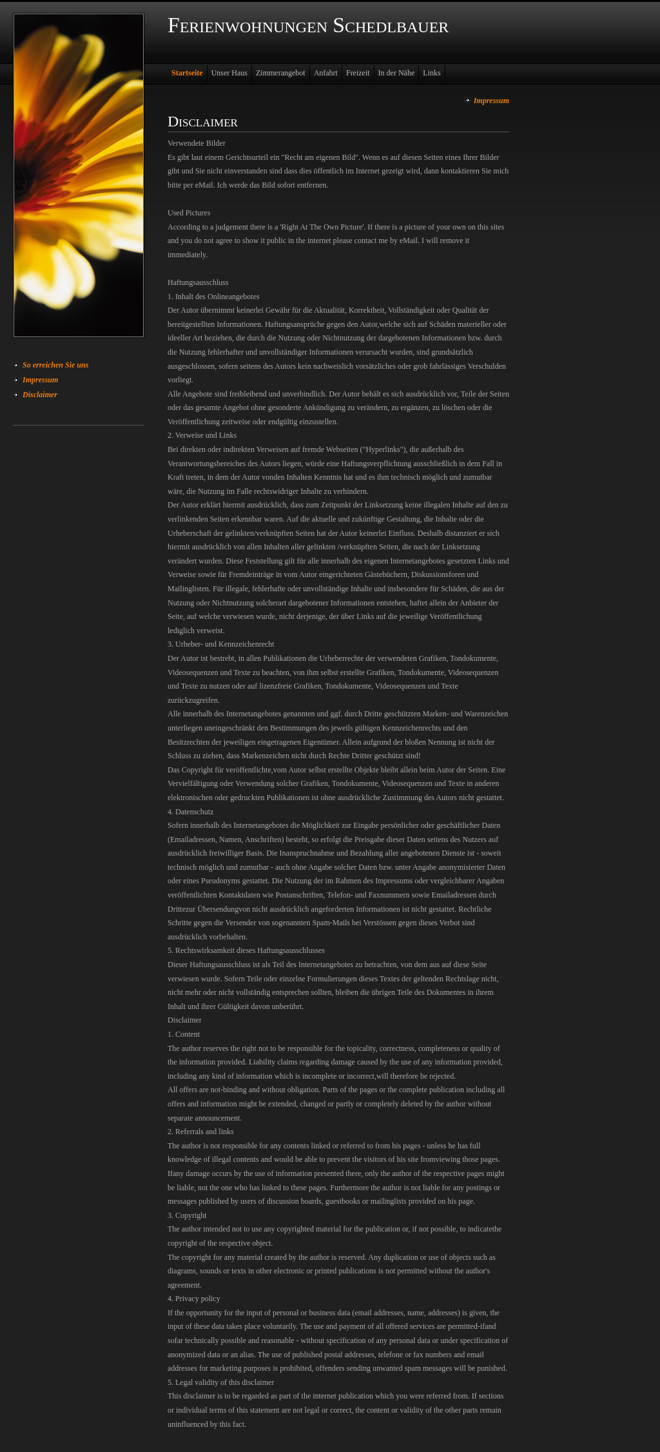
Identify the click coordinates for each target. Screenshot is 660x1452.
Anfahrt (326, 72)
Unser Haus (229, 72)
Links (431, 72)
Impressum (40, 379)
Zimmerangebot (281, 72)
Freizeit (358, 72)
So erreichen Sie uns (55, 364)
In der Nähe (396, 72)
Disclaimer (40, 394)
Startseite (187, 72)
